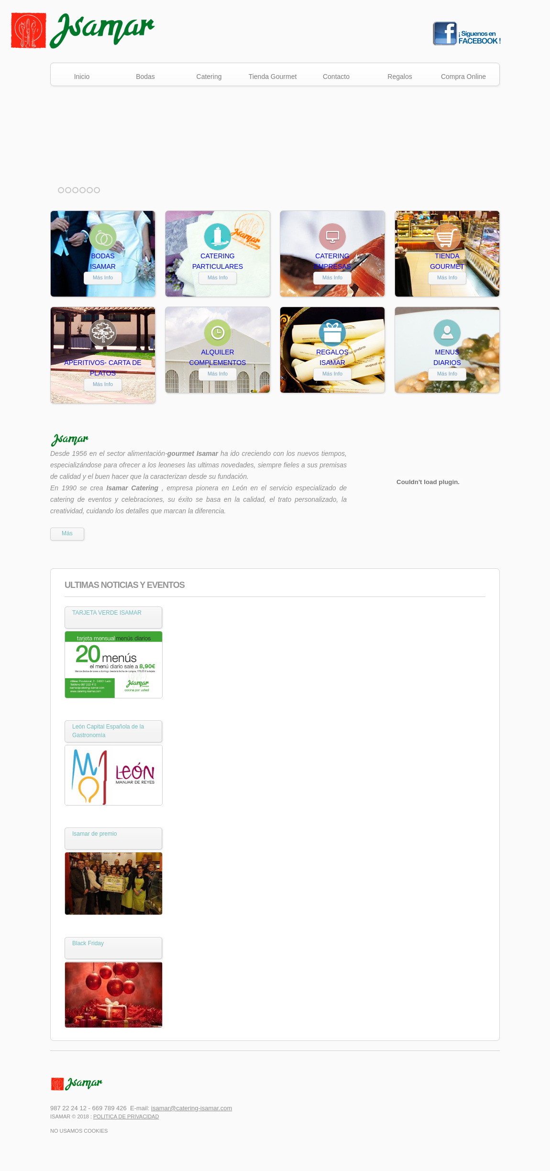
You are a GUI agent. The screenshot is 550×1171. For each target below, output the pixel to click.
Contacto (336, 76)
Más (67, 533)
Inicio (82, 76)
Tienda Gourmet (273, 76)
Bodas (145, 76)
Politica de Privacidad (126, 1116)
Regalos (399, 76)
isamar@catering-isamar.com (191, 1108)
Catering (209, 76)
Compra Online (463, 76)
